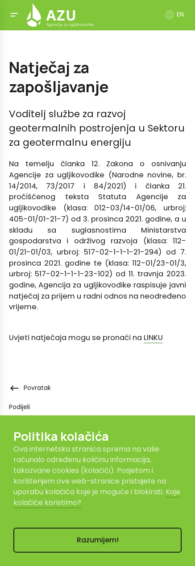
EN (174, 14)
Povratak (30, 387)
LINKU (153, 337)
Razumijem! (98, 540)
